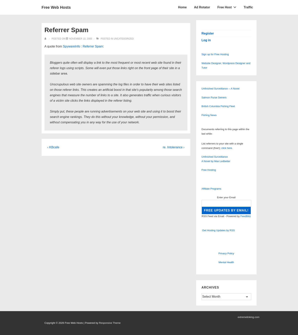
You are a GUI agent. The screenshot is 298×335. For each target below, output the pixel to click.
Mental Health (226, 262)
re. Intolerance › (173, 147)
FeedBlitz (245, 216)
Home (182, 7)
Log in (206, 40)
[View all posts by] (46, 38)
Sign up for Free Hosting (215, 54)
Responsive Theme (110, 322)
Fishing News (209, 115)
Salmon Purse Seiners (214, 97)
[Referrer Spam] (80, 38)
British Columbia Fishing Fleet (218, 106)
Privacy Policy (226, 253)
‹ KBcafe (53, 147)
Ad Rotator (202, 7)
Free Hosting (209, 169)
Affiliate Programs (211, 188)
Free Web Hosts (56, 7)
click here (226, 148)
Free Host (227, 6)
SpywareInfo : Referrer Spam (83, 46)
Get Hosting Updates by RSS (218, 230)
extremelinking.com (248, 317)
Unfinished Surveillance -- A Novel (221, 88)
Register (208, 33)
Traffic (248, 7)
